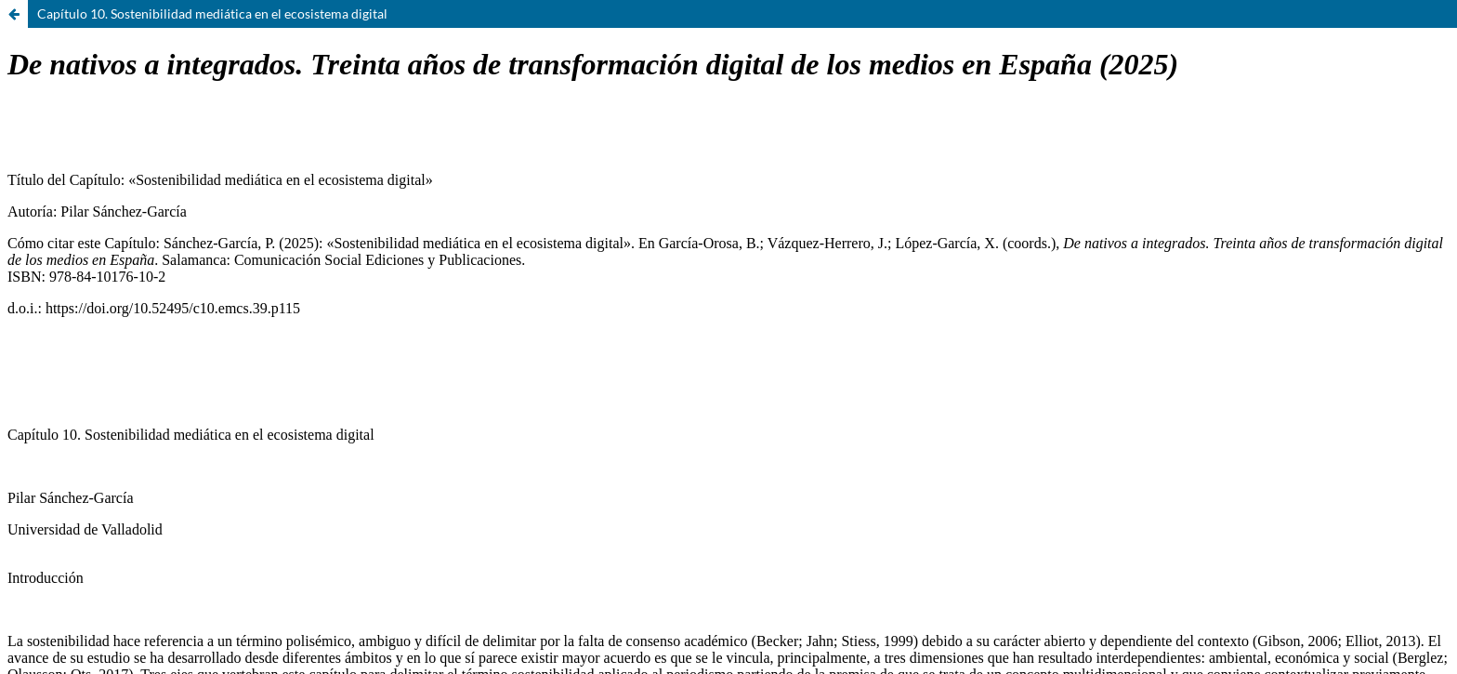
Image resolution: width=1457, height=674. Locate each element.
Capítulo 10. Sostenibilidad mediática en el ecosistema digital (212, 13)
